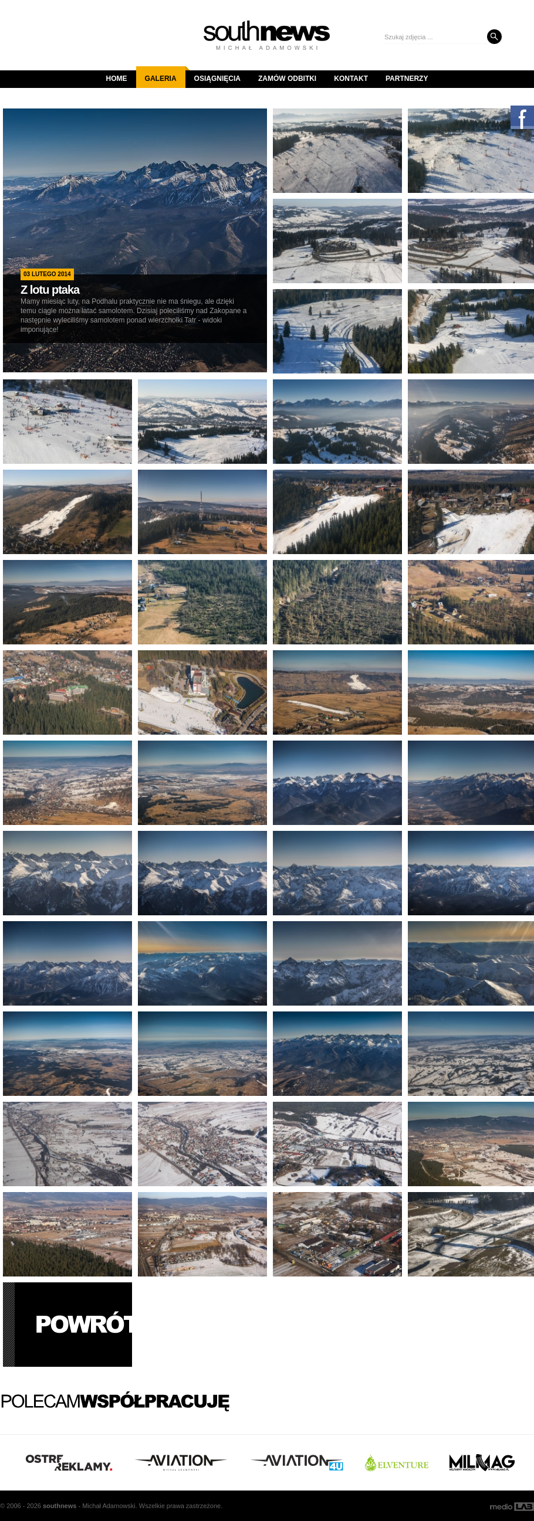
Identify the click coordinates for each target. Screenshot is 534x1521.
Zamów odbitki (287, 78)
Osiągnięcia (217, 78)
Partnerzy (407, 78)
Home (116, 78)
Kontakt (351, 78)
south (59, 1505)
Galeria (165, 74)
